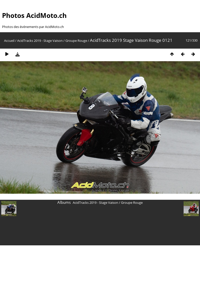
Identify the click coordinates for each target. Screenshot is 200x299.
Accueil (9, 40)
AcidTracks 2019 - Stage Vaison (40, 40)
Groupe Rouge (76, 40)
